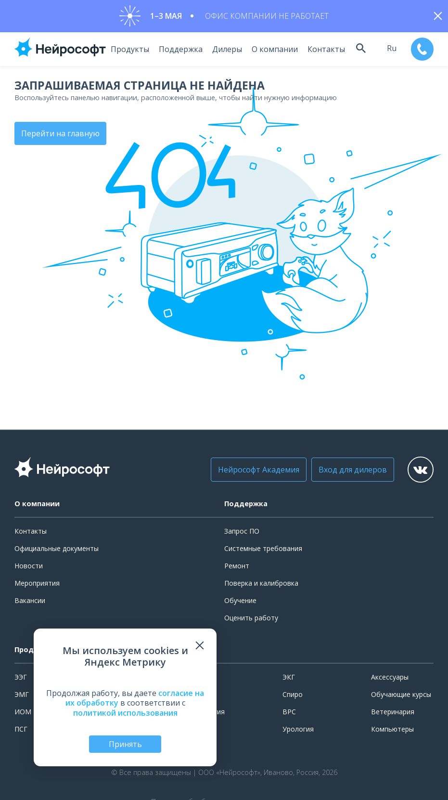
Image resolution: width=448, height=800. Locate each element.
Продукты (126, 50)
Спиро (292, 695)
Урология (298, 730)
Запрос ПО (241, 532)
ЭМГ (21, 695)
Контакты (322, 50)
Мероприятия (37, 584)
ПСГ (20, 730)
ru (389, 49)
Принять (125, 744)
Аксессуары (390, 678)
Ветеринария (392, 713)
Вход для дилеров (344, 471)
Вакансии (29, 601)
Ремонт (236, 567)
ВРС (289, 713)
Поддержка (177, 50)
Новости (28, 567)
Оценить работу (251, 619)
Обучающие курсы (401, 695)
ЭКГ (288, 678)
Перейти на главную (60, 135)
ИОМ (22, 713)
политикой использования (125, 713)
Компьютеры (392, 730)
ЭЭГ (20, 678)
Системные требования (263, 549)
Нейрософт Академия (250, 471)
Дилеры (223, 50)
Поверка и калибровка (261, 584)
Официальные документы (56, 549)
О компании (271, 50)
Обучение (240, 601)
